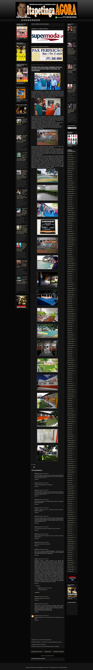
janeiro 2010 (70, 564)
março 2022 (70, 256)
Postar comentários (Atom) (49, 655)
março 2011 (70, 535)
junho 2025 (70, 174)
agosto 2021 (70, 271)
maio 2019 (70, 328)
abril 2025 (70, 178)
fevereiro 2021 (70, 284)
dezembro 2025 (71, 161)
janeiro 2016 (70, 412)
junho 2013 (70, 478)
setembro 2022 (71, 244)
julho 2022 (70, 248)
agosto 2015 (70, 423)
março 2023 (70, 231)
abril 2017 (70, 381)
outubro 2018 (70, 343)
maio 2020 (70, 303)
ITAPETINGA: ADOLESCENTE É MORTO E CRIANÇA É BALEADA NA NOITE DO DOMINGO (22, 280)
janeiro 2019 (70, 337)
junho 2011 (70, 529)
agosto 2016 (70, 398)
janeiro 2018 (70, 362)
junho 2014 (70, 453)
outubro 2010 (70, 545)
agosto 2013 (70, 474)
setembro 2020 (71, 294)
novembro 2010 (71, 543)
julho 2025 (70, 172)
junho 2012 (70, 503)
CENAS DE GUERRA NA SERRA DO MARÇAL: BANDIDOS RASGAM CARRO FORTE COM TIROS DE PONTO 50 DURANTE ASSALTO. (22, 174)
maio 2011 (70, 531)
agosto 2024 (70, 195)
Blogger (65, 667)
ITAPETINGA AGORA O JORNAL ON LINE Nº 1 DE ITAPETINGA (22, 122)
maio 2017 (70, 379)
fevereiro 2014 (70, 461)
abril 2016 (70, 406)
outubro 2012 (70, 495)
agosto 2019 (70, 322)
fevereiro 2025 (70, 182)
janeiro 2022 (70, 261)
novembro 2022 (71, 239)
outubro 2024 (70, 191)
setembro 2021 (71, 269)
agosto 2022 (70, 246)
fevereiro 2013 (70, 486)
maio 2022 (70, 252)
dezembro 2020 (71, 288)
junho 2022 (70, 250)
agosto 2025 (70, 170)
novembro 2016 (71, 391)
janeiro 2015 (70, 438)
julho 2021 (70, 273)
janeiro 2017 (70, 387)
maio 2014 (70, 455)
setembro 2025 (71, 168)
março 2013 (70, 484)
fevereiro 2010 (70, 562)
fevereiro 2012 (70, 512)
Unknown (36, 615)
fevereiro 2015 (70, 436)
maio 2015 (70, 429)
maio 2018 (70, 353)
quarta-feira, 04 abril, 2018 (43, 473)
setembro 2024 (71, 193)
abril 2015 (70, 431)
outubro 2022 (70, 242)
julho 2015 (70, 425)
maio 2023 (70, 227)
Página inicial (48, 651)
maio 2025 (70, 176)
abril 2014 (70, 457)
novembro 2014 (71, 442)
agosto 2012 (70, 499)
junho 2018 (70, 351)
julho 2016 (70, 400)
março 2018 (70, 358)
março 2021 (70, 282)
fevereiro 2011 (70, 537)
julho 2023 (70, 223)
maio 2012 (70, 505)
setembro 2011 (71, 522)
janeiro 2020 (70, 311)
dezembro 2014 (71, 440)
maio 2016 (70, 404)
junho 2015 (70, 427)
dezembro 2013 (71, 465)
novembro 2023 (71, 214)
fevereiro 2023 (70, 233)
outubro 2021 (70, 267)
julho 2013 (70, 476)
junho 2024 (70, 199)
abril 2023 (70, 229)
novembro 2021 (71, 265)
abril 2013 (70, 482)
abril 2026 (70, 153)
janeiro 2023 (70, 235)
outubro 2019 (70, 318)
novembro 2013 (71, 467)
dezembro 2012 (71, 491)
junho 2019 (70, 326)
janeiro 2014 (70, 463)
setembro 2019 (71, 320)
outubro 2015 (70, 419)
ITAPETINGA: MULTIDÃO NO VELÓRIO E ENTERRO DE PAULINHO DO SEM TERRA (22, 264)
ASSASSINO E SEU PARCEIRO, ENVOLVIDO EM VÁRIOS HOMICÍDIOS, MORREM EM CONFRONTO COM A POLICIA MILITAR (22, 229)
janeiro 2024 (70, 210)
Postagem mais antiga (58, 651)
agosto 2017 (70, 372)
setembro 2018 (71, 345)
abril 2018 (70, 355)
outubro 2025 (70, 166)
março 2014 (70, 459)
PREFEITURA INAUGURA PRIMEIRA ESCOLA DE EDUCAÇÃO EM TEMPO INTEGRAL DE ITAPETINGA (46, 68)
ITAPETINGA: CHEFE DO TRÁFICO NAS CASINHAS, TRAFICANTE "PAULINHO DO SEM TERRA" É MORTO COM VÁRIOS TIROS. (22, 194)
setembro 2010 (71, 548)
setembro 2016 (71, 396)
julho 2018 (70, 349)
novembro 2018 (71, 341)
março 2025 (70, 180)
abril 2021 (70, 280)
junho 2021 (70, 275)
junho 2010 (70, 554)
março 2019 (70, 332)
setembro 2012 (71, 497)
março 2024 (70, 206)
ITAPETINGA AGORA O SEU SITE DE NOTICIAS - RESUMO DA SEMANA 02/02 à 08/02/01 (22, 139)
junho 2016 (70, 402)
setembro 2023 (71, 218)
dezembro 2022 (71, 237)
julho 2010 (70, 552)
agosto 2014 (70, 448)
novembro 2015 (71, 417)
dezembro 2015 (71, 415)
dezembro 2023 (71, 212)
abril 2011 (70, 533)
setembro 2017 (71, 370)
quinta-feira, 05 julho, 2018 (44, 615)
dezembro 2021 (71, 263)
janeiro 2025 (70, 185)
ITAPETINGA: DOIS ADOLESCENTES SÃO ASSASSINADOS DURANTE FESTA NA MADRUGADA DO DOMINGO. (22, 212)
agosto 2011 (70, 524)
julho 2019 (70, 324)
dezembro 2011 (71, 516)
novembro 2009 (71, 569)
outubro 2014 (70, 444)
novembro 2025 (71, 164)
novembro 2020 (71, 290)
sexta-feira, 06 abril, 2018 (43, 603)
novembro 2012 (71, 493)
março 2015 (70, 434)
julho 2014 (70, 450)
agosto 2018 (70, 347)
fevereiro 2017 (70, 385)
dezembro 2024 (71, 187)
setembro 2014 (71, 446)
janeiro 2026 (70, 159)
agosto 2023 (70, 220)
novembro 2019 (71, 315)
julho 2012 (70, 501)
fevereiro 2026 (70, 157)
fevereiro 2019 (70, 334)
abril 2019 (70, 330)
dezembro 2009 (71, 567)
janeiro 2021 (70, 286)
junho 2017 (70, 377)
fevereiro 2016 (70, 410)
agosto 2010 (70, 550)
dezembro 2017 (71, 364)
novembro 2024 (71, 189)
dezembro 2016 (71, 389)
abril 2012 (70, 507)
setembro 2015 (71, 421)
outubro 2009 (70, 571)
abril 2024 (70, 204)
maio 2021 (70, 277)
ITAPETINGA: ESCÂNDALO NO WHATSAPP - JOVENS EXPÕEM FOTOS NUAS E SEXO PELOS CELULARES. (22, 156)
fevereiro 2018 (70, 360)
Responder (37, 479)
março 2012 (70, 510)
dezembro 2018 (71, 339)
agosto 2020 (70, 296)
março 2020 (70, 307)
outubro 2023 (70, 216)
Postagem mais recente (36, 651)
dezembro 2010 (71, 541)
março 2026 (70, 155)
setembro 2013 (71, 472)
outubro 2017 (70, 368)
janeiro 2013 (70, 488)
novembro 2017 (71, 366)
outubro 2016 (70, 394)
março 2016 (70, 408)
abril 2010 (70, 558)
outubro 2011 (70, 520)
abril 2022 (70, 254)
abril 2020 (70, 305)
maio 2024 (70, 201)
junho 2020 (70, 301)
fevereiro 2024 (70, 208)
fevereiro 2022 (70, 258)
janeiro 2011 (70, 539)
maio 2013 (70, 480)
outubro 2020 (70, 292)
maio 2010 (70, 556)
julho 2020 (70, 299)
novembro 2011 (71, 518)
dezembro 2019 (71, 313)
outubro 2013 (70, 469)
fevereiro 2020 (70, 309)
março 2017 (70, 383)
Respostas (38, 585)
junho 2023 (70, 225)
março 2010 (70, 560)
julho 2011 (70, 526)
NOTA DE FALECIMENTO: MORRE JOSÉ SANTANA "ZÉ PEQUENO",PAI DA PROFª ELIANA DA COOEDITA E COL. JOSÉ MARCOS (72, 49)
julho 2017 (70, 374)
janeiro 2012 (70, 514)
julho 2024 (70, 197)
